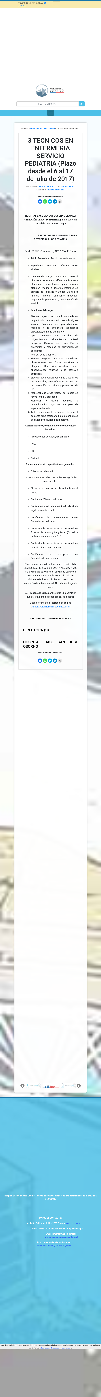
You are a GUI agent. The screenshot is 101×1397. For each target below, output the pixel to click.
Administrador (67, 186)
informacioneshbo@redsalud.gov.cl (61, 1237)
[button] (22, 1086)
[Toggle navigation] (56, 4)
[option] (33, 1085)
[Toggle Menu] (50, 113)
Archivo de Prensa (55, 189)
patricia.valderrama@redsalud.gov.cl (50, 606)
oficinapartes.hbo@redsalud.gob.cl (54, 1245)
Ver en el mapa (73, 1223)
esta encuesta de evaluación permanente (55, 1348)
